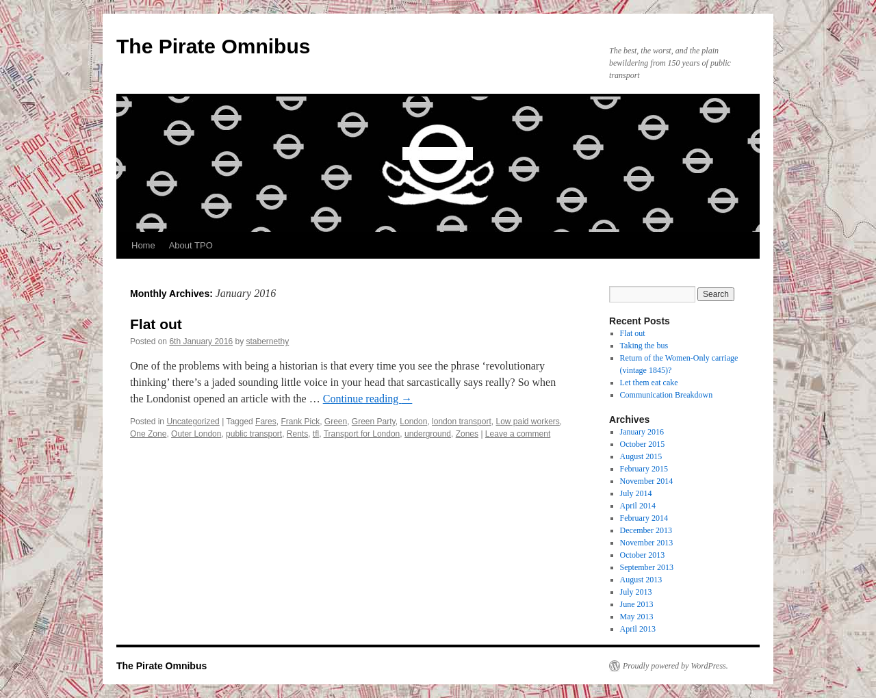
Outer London (196, 434)
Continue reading (368, 398)
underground (427, 434)
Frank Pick (300, 421)
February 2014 (644, 518)
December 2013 (646, 530)
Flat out (156, 324)
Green (335, 421)
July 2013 (636, 592)
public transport (254, 434)
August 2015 (641, 456)
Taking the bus (644, 345)
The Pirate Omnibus (213, 46)
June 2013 (637, 604)
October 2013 (642, 555)
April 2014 (638, 505)
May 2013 (637, 616)
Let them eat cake (649, 382)
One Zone (148, 434)
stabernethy (267, 341)
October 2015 (642, 444)
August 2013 (641, 579)
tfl (316, 434)
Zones (467, 434)
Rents (297, 434)
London (413, 421)
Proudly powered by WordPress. (675, 666)
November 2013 (646, 542)
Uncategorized (192, 421)
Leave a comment (517, 434)
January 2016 (642, 432)
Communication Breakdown (666, 395)
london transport (461, 421)
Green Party (374, 421)
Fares (265, 421)
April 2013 (638, 629)
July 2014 (636, 493)
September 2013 (646, 567)
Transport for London (362, 434)
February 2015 (644, 469)
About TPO (191, 245)
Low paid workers (527, 421)
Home (143, 245)
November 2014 (646, 481)
